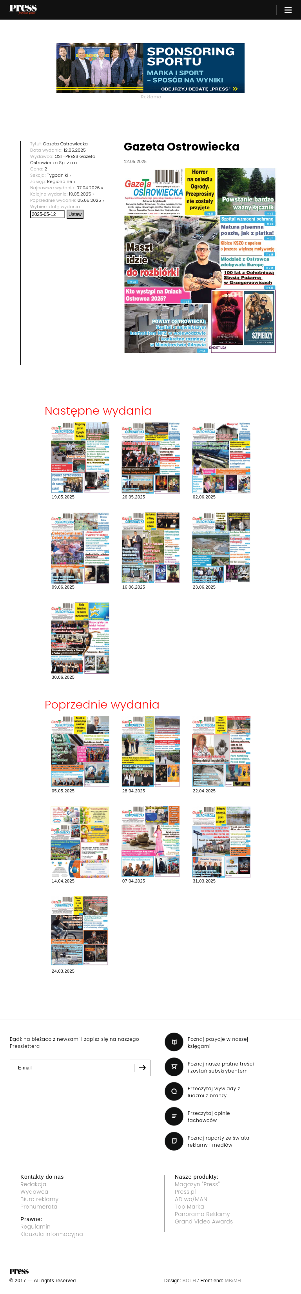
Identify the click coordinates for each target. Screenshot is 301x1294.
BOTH (189, 1280)
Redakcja (33, 1184)
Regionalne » (61, 181)
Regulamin (35, 1227)
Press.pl (185, 1192)
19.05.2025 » (81, 194)
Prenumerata (39, 1207)
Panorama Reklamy (202, 1214)
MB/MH (233, 1280)
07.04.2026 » (89, 188)
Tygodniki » (59, 175)
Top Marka (189, 1207)
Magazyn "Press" (197, 1184)
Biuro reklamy (39, 1199)
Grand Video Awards (204, 1221)
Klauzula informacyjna (51, 1234)
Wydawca (34, 1192)
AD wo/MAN (191, 1199)
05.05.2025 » (91, 200)
